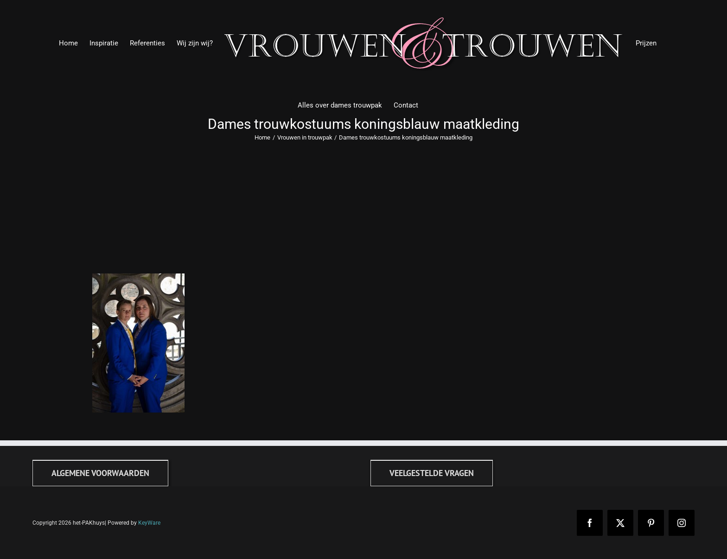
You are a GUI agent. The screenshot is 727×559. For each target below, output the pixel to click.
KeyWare (149, 523)
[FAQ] (431, 473)
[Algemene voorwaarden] (100, 473)
